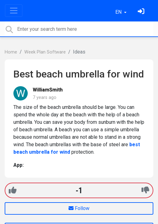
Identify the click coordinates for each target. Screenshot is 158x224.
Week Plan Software (45, 52)
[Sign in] (141, 12)
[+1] (13, 190)
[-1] (145, 190)
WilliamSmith (48, 90)
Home (11, 52)
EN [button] (119, 12)
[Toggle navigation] (13, 10)
